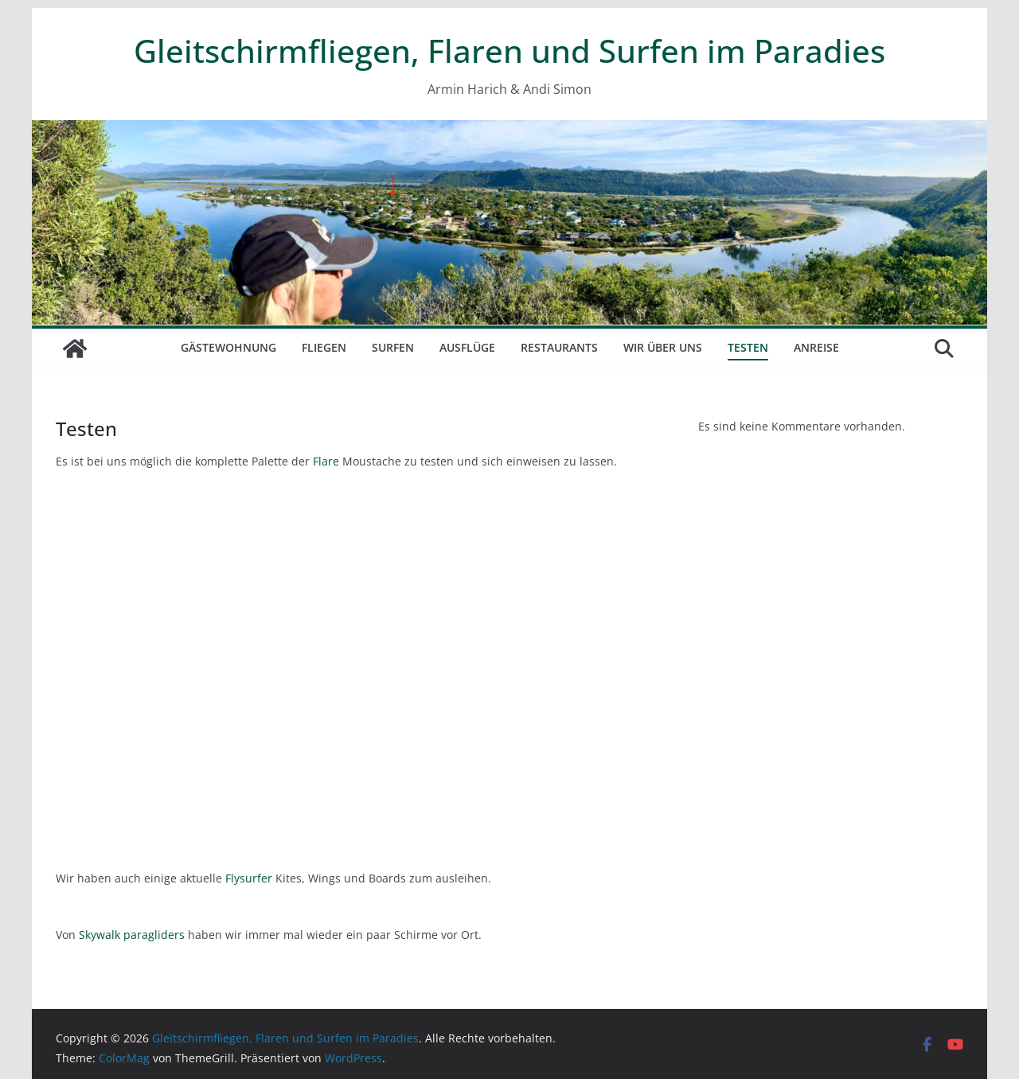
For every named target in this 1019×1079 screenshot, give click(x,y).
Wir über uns (662, 347)
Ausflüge (467, 347)
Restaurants (559, 347)
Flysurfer (248, 878)
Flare (326, 461)
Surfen (393, 347)
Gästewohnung (228, 347)
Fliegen (324, 347)
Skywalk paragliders (132, 934)
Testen (748, 347)
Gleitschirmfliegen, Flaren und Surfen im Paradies (509, 50)
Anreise (816, 347)
